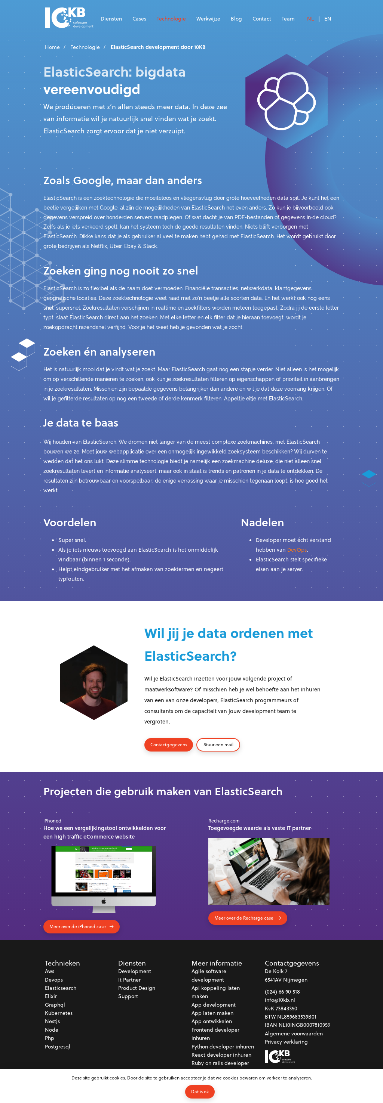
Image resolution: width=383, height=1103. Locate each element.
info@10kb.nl (280, 1000)
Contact (261, 18)
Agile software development (209, 975)
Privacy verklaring (286, 1041)
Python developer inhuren (223, 1046)
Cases (139, 18)
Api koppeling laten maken (216, 992)
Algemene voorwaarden (294, 1033)
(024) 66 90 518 (282, 991)
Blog (236, 18)
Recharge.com (224, 820)
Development (134, 971)
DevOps (297, 550)
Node (51, 1030)
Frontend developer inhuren (215, 1034)
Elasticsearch (60, 988)
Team (288, 18)
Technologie (171, 18)
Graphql (55, 1004)
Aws (49, 971)
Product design (136, 988)
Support (128, 996)
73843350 (286, 1008)
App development (214, 1004)
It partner (129, 979)
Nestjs (52, 1021)
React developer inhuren (221, 1055)
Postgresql (57, 1046)
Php (49, 1038)
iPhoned (52, 820)
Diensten (111, 18)
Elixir (51, 996)
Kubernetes (59, 1013)
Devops (54, 979)
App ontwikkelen (212, 1021)
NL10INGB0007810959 (304, 1025)
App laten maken (212, 1013)
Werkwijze (208, 18)
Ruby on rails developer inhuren (220, 1067)
